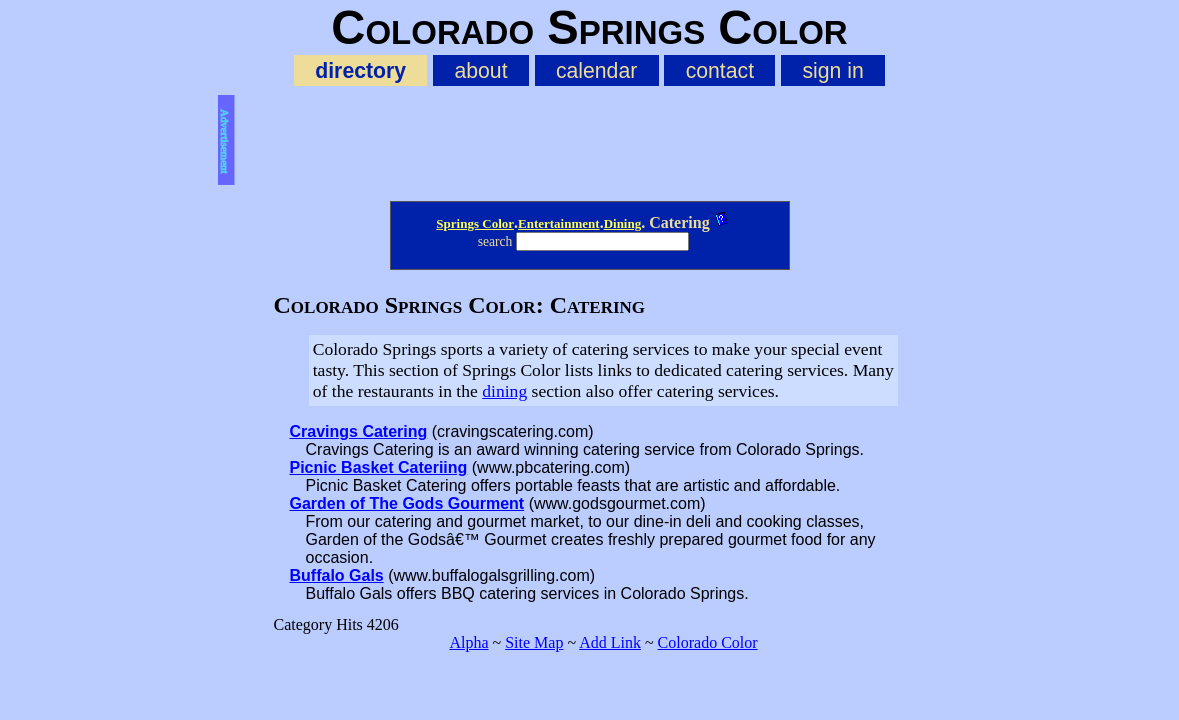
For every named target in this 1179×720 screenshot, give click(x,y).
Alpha (468, 642)
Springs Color (475, 223)
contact (720, 70)
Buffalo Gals (337, 575)
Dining (623, 223)
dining (504, 391)
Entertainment (559, 223)
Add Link (610, 642)
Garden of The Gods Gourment (407, 503)
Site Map (534, 642)
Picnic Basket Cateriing (379, 467)
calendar (596, 70)
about (480, 70)
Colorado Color (708, 642)
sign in (832, 70)
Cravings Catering (359, 431)
